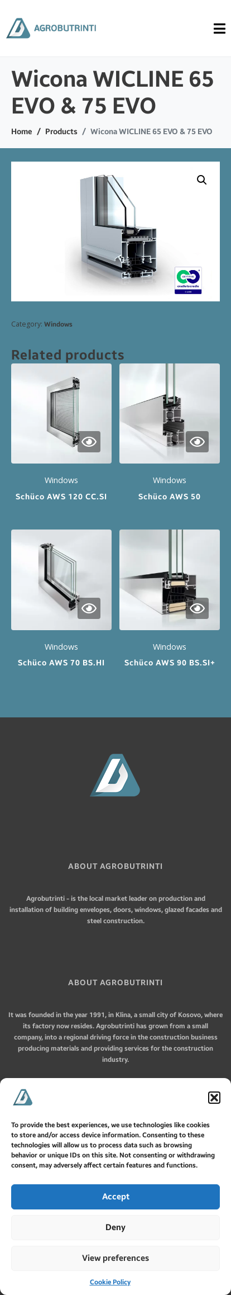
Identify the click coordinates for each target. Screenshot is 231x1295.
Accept (115, 1197)
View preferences (115, 1258)
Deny (115, 1227)
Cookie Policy (110, 1282)
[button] (214, 1097)
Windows (58, 324)
